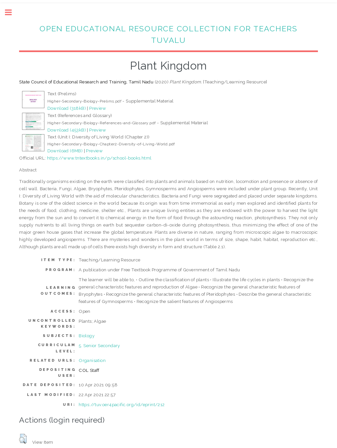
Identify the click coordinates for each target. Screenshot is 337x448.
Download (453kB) (66, 130)
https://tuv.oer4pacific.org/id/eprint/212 (122, 404)
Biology (86, 335)
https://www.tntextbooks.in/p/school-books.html (99, 158)
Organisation (92, 360)
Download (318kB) (66, 108)
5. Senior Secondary (99, 345)
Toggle (12, 12)
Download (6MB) (65, 150)
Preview (97, 108)
